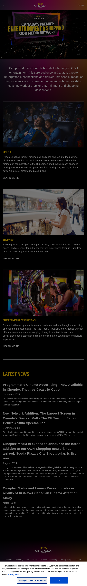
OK (59, 580)
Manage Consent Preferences (32, 580)
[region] (43, 574)
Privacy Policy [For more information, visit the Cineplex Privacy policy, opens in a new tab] (14, 574)
